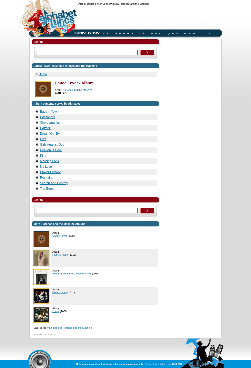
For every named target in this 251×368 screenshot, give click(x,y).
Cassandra (47, 117)
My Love (46, 166)
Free (43, 139)
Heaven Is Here (51, 150)
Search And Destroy (54, 183)
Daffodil (45, 128)
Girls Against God (52, 144)
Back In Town (49, 111)
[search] (87, 52)
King (43, 155)
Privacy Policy (152, 364)
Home (43, 74)
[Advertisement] (149, 18)
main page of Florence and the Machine (69, 327)
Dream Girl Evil (50, 133)
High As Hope (60, 254)
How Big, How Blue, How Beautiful (71, 273)
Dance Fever (59, 235)
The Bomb (47, 188)
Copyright (166, 364)
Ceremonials (59, 292)
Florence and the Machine (77, 89)
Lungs (55, 311)
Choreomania (49, 122)
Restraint (46, 177)
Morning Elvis (49, 161)
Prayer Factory (50, 172)
